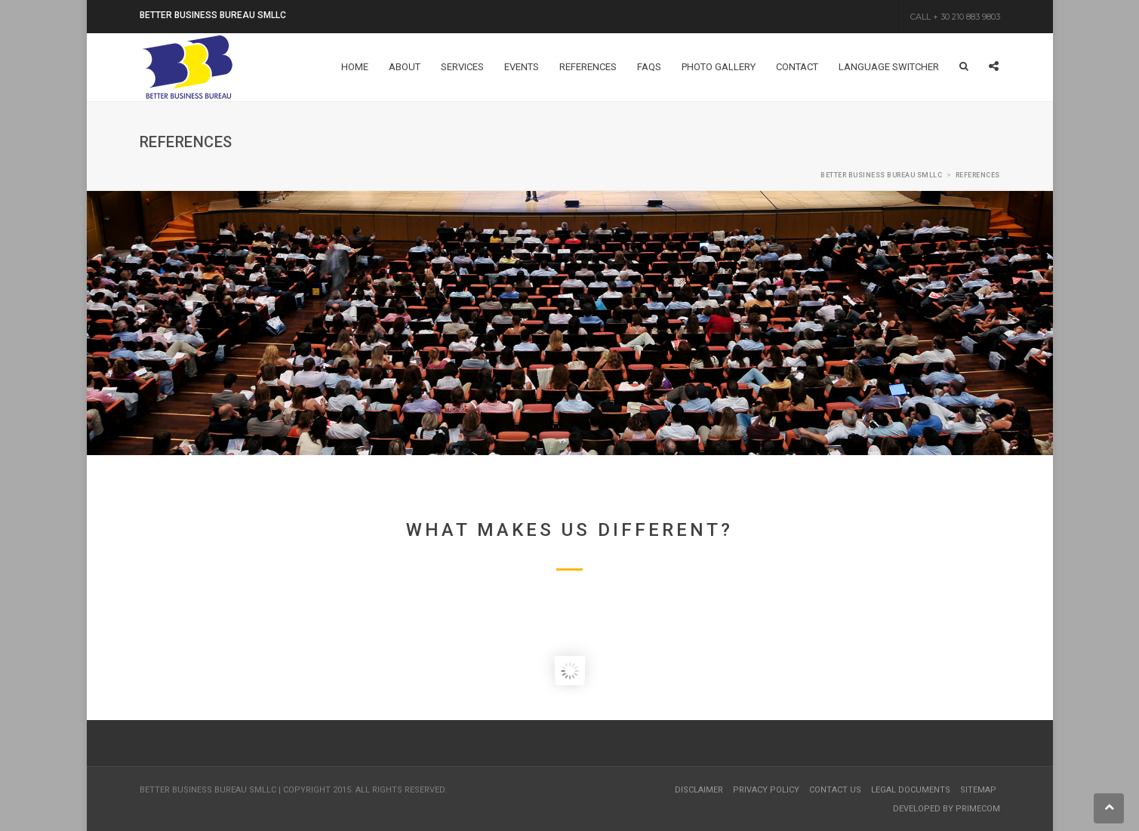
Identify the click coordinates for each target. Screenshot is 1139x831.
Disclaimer (699, 790)
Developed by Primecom (946, 809)
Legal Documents (910, 790)
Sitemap (978, 790)
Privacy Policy (766, 790)
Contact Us (835, 790)
